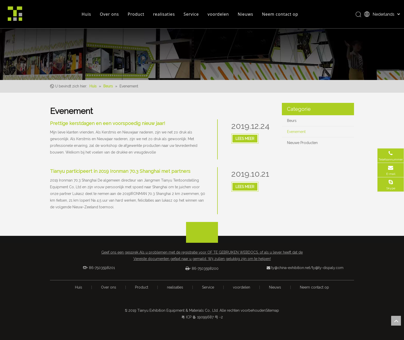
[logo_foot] (202, 237)
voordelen (218, 14)
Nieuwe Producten (302, 143)
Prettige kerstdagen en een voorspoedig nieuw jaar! (107, 123)
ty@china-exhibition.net (290, 268)
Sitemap (272, 310)
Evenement (296, 132)
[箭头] (202, 226)
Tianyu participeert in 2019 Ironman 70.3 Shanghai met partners (120, 171)
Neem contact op (280, 14)
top (396, 321)
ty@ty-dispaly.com (327, 268)
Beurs (292, 121)
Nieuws (245, 14)
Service (191, 14)
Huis (86, 14)
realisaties (164, 14)
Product (136, 14)
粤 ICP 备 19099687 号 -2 (202, 317)
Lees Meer (244, 139)
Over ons (109, 14)
